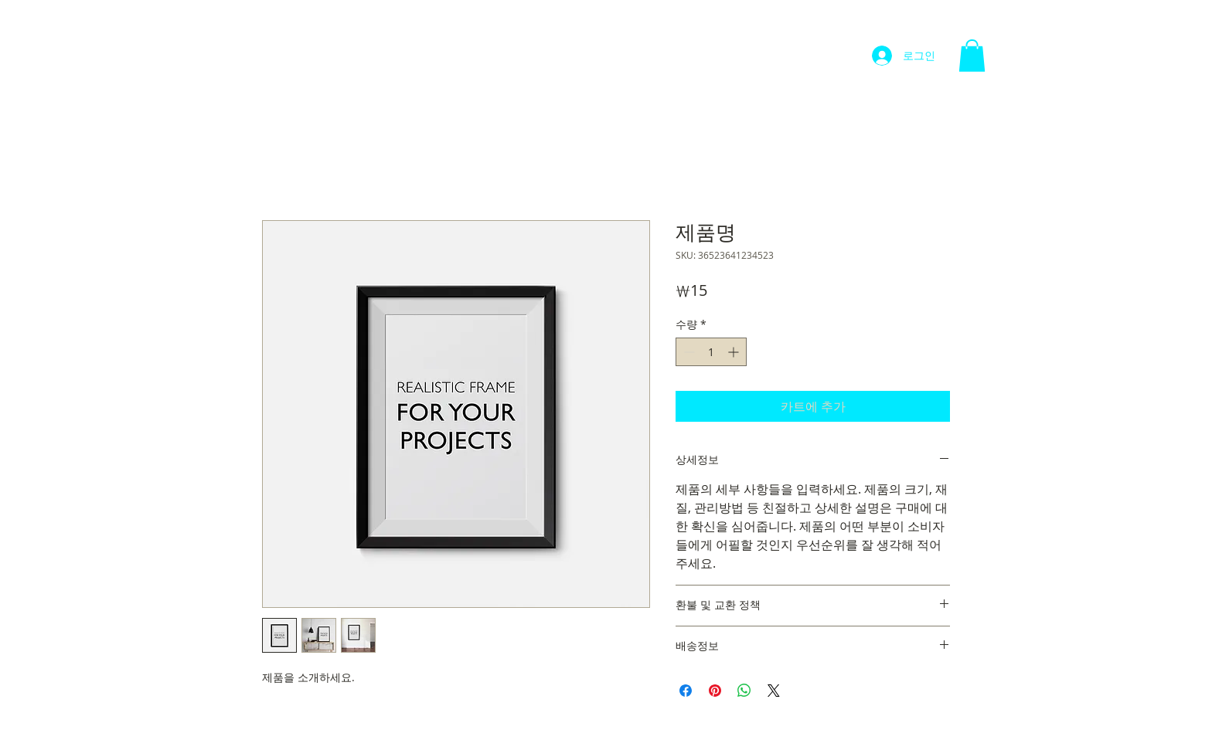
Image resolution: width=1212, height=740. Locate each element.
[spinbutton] (711, 351)
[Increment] (734, 351)
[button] (972, 55)
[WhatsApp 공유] (744, 690)
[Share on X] (773, 690)
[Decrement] (687, 351)
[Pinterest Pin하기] (715, 690)
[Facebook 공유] (685, 690)
